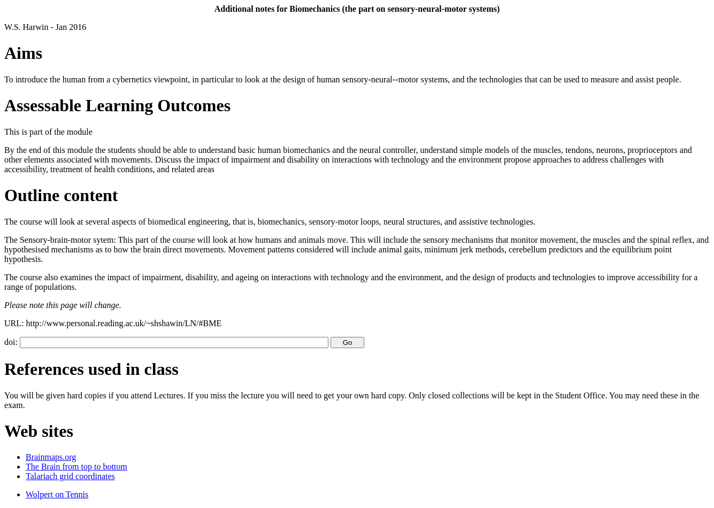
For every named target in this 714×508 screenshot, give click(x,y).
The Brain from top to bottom (76, 466)
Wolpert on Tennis (57, 494)
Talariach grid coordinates (70, 476)
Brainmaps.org (51, 456)
